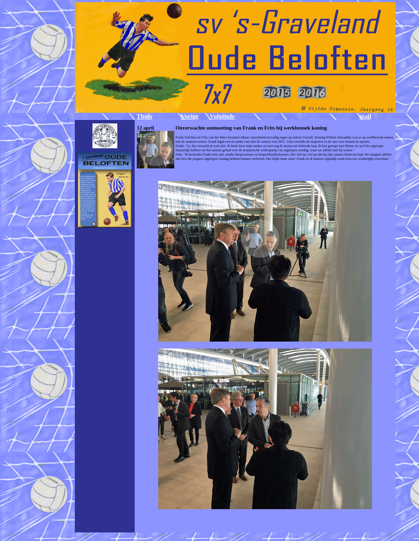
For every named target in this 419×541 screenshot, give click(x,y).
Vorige (190, 116)
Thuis (144, 116)
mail (365, 116)
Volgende (222, 116)
